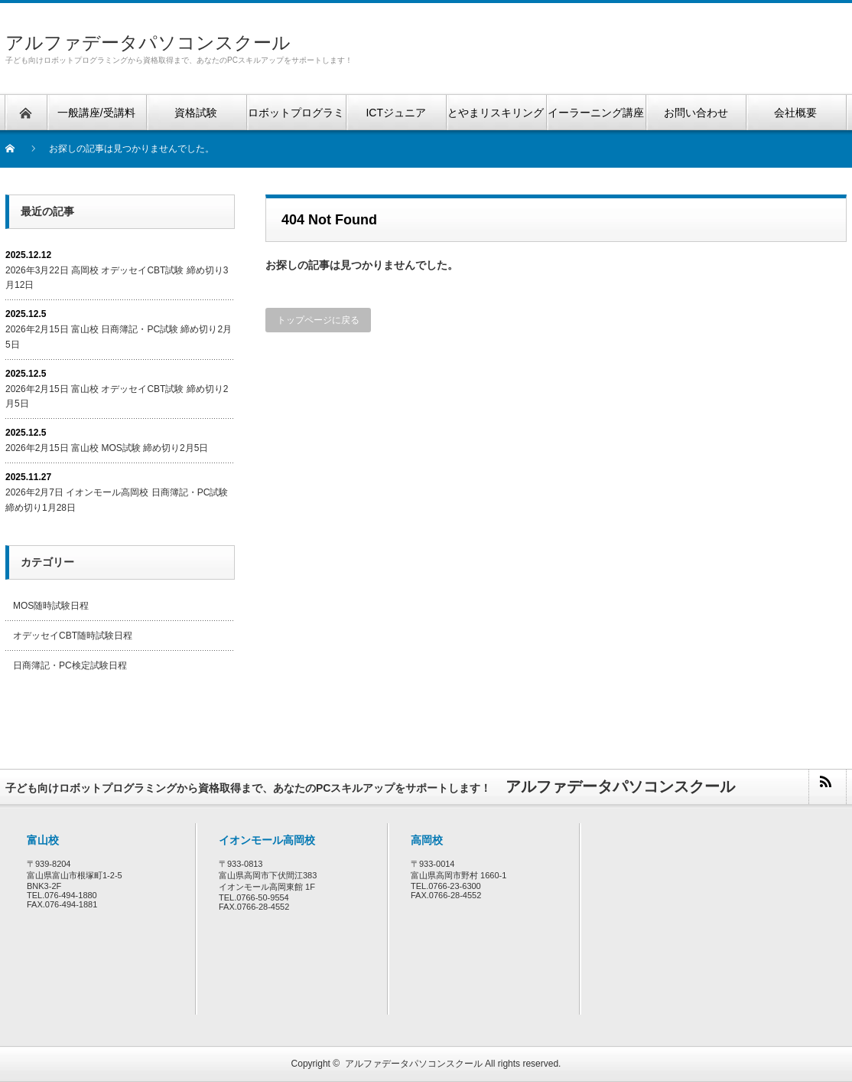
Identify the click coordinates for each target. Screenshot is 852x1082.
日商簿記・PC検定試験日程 (70, 665)
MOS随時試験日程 (51, 605)
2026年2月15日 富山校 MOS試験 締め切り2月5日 (106, 448)
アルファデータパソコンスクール (148, 42)
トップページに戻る (318, 320)
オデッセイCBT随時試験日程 (72, 635)
